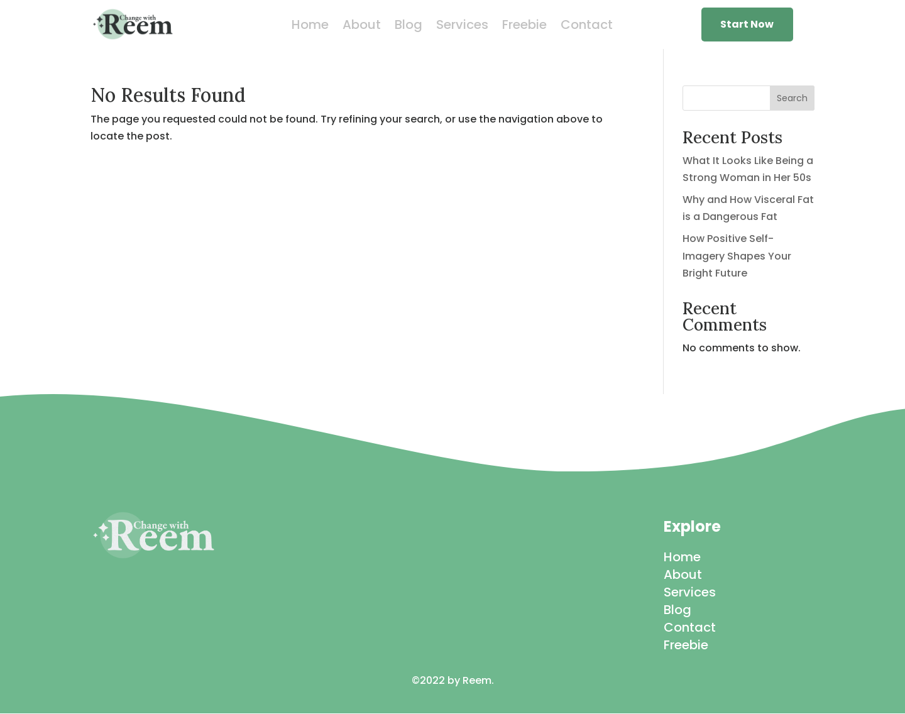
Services (462, 26)
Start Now (747, 24)
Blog (408, 26)
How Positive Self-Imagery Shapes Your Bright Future (737, 255)
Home (310, 26)
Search (792, 98)
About (362, 26)
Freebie (524, 26)
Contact (587, 26)
